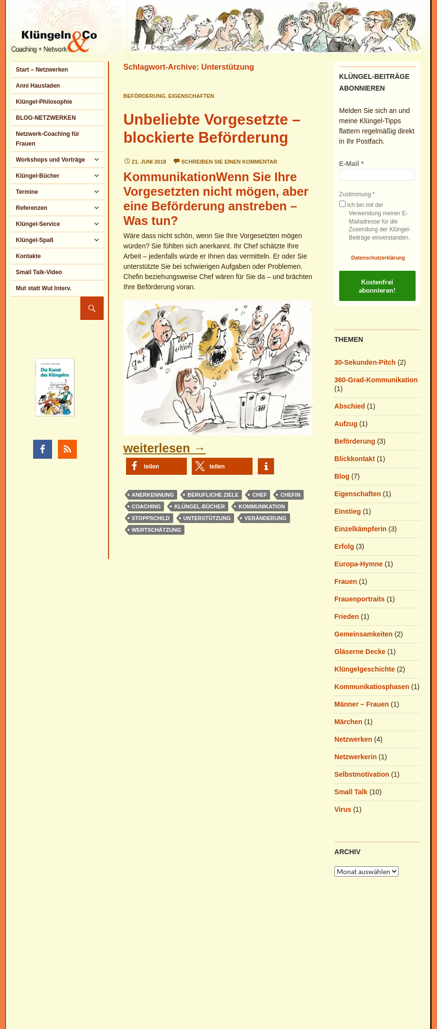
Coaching (146, 506)
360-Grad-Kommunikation (376, 380)
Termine (27, 191)
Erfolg (344, 546)
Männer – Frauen (361, 704)
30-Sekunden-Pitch (365, 362)
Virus (342, 809)
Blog (341, 476)
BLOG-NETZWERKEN (45, 117)
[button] (156, 466)
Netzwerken (353, 739)
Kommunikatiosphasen (371, 687)
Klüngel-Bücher (199, 506)
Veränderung (265, 518)
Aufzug (345, 424)
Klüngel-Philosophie (44, 101)
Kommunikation (261, 506)
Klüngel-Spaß (34, 240)
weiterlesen (165, 448)
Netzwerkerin (355, 757)
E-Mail (351, 164)
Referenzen (31, 208)
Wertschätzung (156, 530)
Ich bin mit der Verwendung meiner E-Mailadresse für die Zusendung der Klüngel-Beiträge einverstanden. (375, 221)
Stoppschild (151, 518)
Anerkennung (153, 495)
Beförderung (144, 96)
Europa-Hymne (358, 564)
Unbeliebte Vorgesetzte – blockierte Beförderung (212, 128)
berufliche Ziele (212, 495)
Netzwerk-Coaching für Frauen (47, 139)
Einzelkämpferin (360, 529)
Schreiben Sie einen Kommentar (229, 162)
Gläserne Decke (359, 651)
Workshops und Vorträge (50, 159)
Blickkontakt (354, 459)
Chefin (290, 495)
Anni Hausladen (38, 85)
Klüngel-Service (38, 224)
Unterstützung (207, 518)
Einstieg (347, 511)
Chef (259, 495)
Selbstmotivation (361, 774)
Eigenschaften (191, 96)
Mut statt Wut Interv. (43, 288)
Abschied (349, 406)
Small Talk (350, 792)
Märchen (348, 722)
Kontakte (28, 256)
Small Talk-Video (39, 272)
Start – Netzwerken (42, 69)
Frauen (345, 581)
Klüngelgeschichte (364, 669)
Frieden (346, 616)
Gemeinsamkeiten (363, 634)
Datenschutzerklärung (378, 258)
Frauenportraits (359, 599)
